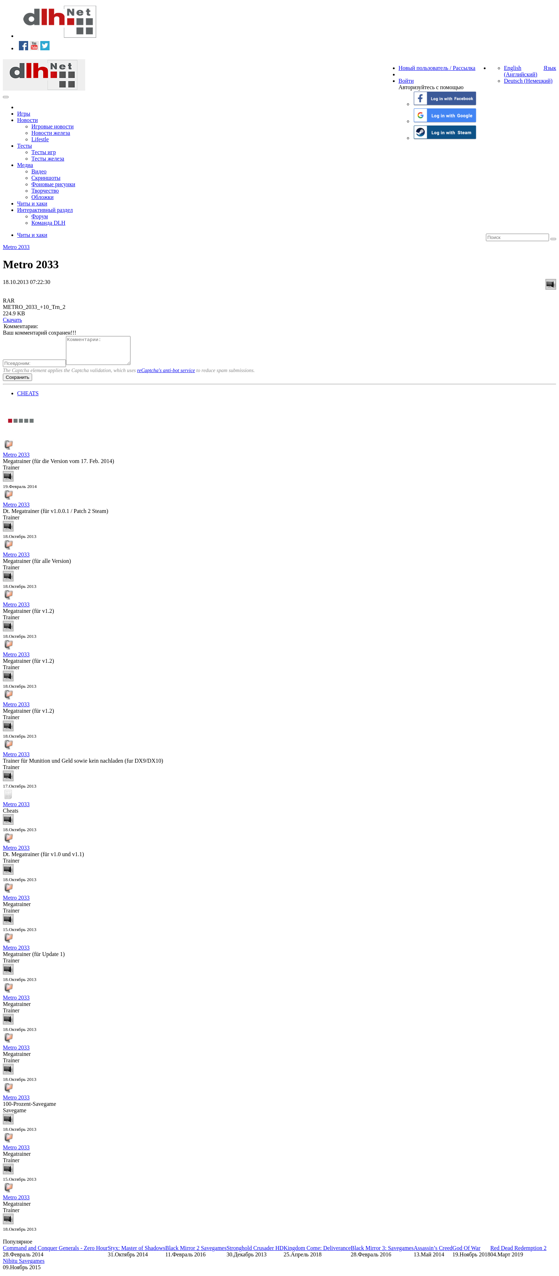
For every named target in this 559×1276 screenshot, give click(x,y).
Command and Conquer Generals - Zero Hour (55, 1253)
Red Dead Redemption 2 (518, 1253)
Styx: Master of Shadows (136, 1253)
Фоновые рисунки (53, 184)
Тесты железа (47, 159)
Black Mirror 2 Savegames (195, 1253)
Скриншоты (45, 178)
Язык (549, 68)
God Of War (466, 1253)
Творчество (45, 191)
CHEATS (28, 399)
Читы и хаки (32, 203)
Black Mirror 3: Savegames (382, 1253)
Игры (23, 114)
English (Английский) (520, 71)
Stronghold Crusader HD (254, 1253)
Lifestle (40, 139)
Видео (38, 171)
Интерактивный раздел (45, 210)
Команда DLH (48, 223)
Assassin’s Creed (433, 1253)
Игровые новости (52, 126)
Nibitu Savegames (24, 1266)
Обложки (42, 197)
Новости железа (50, 133)
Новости (27, 120)
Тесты (24, 146)
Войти (406, 81)
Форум (39, 216)
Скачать (12, 320)
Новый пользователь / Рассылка (437, 68)
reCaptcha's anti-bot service (166, 375)
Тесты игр (43, 152)
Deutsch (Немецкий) (528, 81)
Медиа (25, 165)
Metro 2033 (16, 247)
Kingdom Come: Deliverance (316, 1253)
